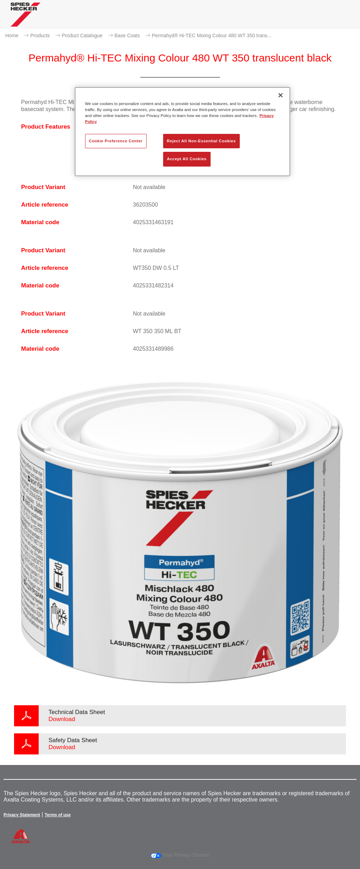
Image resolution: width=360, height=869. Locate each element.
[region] (182, 131)
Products (40, 35)
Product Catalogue (82, 35)
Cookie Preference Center (116, 141)
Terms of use (58, 814)
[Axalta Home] (25, 20)
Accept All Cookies (187, 159)
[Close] (280, 95)
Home (11, 35)
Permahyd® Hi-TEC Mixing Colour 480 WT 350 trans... (211, 35)
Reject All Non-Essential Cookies (201, 141)
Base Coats (127, 35)
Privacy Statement (22, 814)
